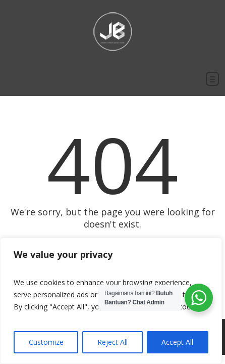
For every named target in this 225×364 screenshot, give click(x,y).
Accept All (177, 342)
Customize (46, 342)
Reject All (112, 342)
